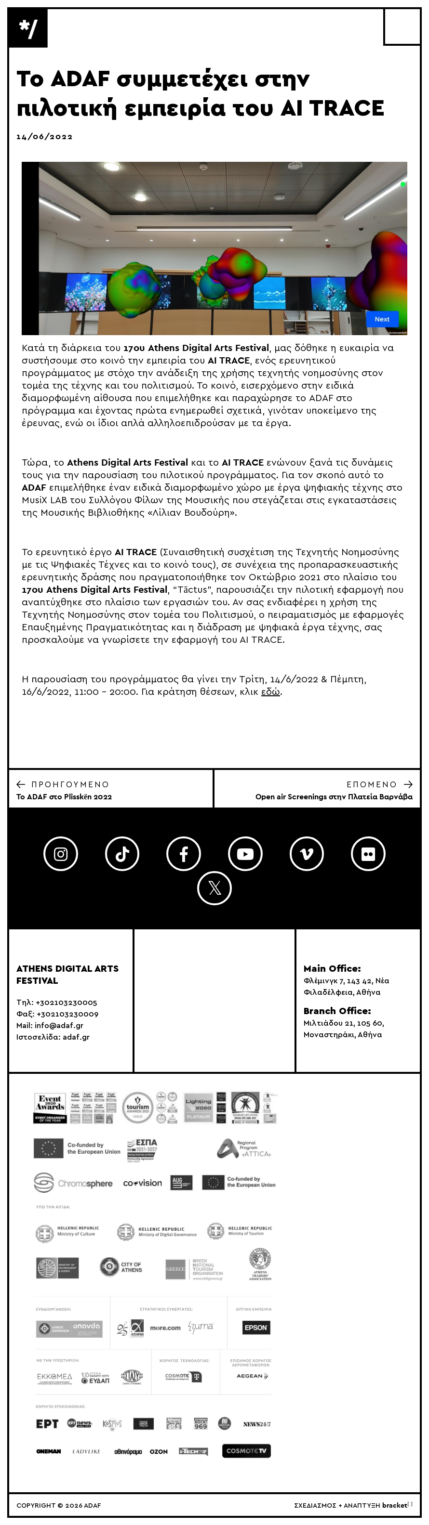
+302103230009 (67, 1014)
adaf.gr (76, 1037)
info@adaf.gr (59, 1026)
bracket (397, 1505)
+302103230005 (66, 1002)
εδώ (270, 692)
